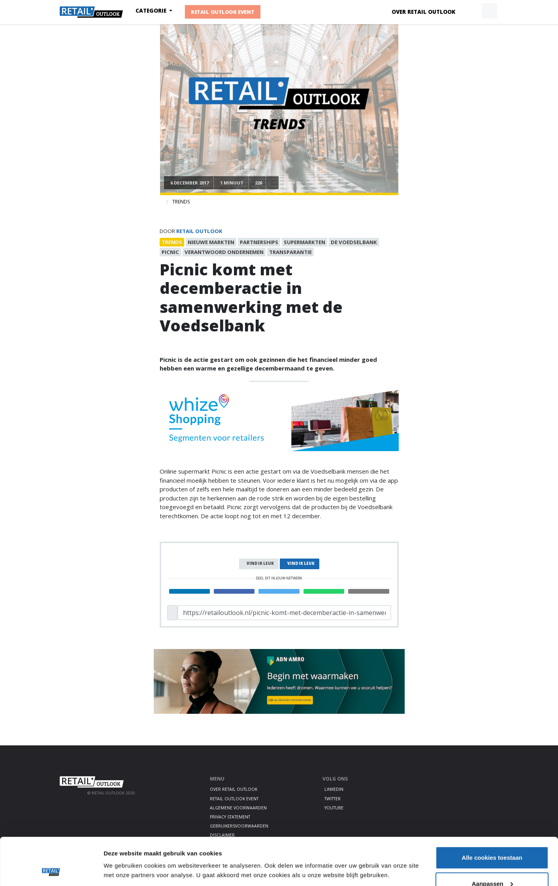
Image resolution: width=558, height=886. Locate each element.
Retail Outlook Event (223, 12)
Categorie (152, 10)
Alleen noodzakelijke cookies (492, 865)
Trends (181, 201)
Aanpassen (492, 839)
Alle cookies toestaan (492, 813)
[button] (471, 11)
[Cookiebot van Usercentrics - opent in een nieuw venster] (51, 871)
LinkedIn (333, 789)
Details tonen (122, 852)
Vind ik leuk (260, 563)
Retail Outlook (199, 231)
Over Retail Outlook (423, 11)
